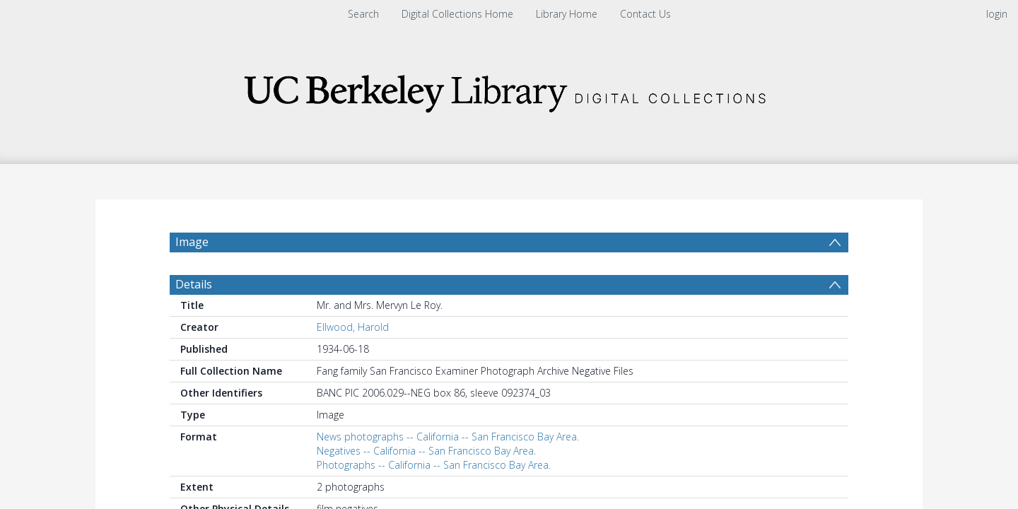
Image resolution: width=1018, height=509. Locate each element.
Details (193, 284)
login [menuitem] (996, 14)
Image (192, 242)
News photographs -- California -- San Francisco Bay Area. (448, 436)
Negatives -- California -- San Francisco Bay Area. (426, 450)
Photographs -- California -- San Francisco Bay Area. (434, 465)
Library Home (566, 14)
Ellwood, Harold (353, 327)
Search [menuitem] (363, 14)
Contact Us (645, 14)
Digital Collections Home (457, 14)
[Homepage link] (509, 89)
